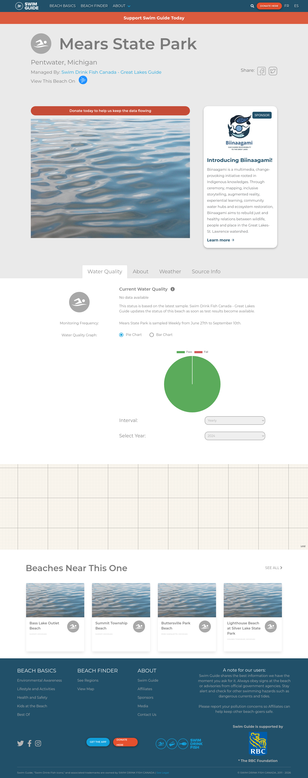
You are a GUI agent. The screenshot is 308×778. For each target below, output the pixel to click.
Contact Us (147, 715)
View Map (85, 689)
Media (143, 706)
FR (286, 6)
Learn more (221, 240)
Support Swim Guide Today (154, 18)
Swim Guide (148, 680)
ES (296, 6)
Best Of (23, 715)
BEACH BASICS (63, 6)
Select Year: (132, 435)
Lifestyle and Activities (36, 689)
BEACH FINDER (94, 6)
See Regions (88, 680)
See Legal (163, 772)
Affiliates (145, 689)
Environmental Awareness (39, 680)
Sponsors (145, 698)
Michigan (82, 62)
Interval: (128, 420)
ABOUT (119, 6)
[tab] (104, 271)
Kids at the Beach (32, 706)
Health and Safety (32, 698)
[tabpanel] (154, 364)
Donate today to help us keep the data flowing (110, 111)
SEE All (273, 568)
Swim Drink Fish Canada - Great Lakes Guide (111, 72)
